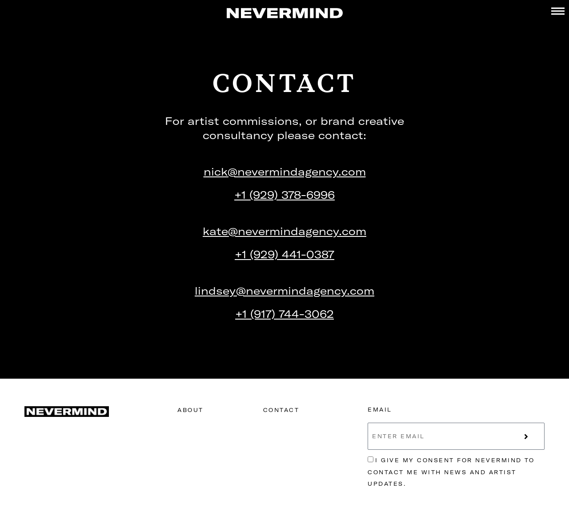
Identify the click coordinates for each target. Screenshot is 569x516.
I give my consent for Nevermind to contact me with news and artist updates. (451, 472)
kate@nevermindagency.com (284, 231)
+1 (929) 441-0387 (284, 254)
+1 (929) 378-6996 (284, 194)
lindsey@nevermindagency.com (284, 290)
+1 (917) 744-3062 (284, 313)
